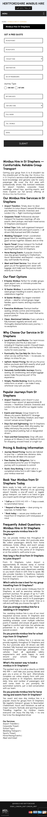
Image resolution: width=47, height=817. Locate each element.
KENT (35, 806)
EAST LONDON (27, 806)
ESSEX (12, 806)
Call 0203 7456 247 (23, 8)
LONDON (18, 806)
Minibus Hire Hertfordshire (14, 194)
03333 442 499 (21, 501)
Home (4, 22)
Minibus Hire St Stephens (17, 22)
